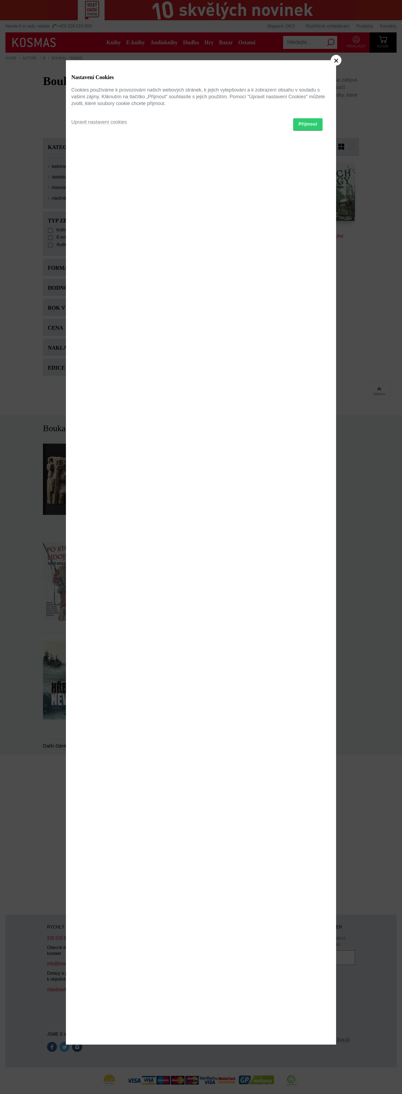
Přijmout (308, 578)
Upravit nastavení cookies (99, 576)
